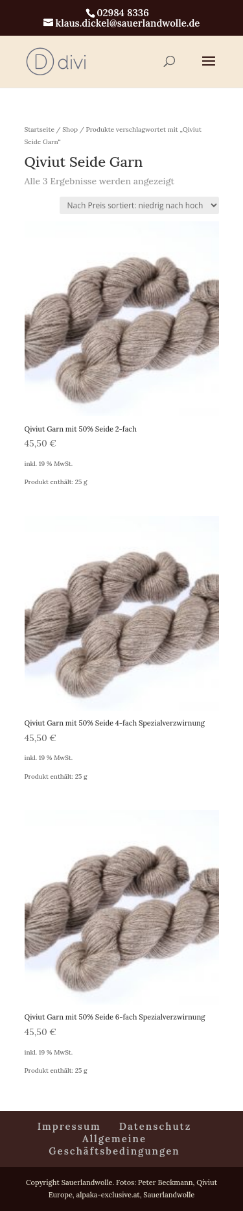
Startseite (39, 129)
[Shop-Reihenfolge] (139, 205)
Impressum (69, 1126)
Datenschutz (155, 1126)
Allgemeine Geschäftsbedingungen (114, 1144)
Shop (70, 129)
